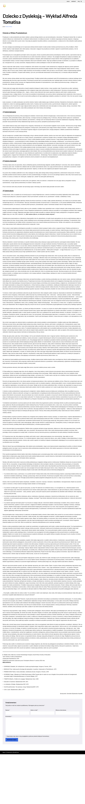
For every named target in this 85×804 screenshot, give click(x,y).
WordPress (16, 802)
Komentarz (8, 765)
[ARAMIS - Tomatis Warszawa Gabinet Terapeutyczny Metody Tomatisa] (4, 6)
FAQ (79, 1)
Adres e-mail (34, 759)
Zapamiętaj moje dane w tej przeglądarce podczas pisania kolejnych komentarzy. (28, 786)
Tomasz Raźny (9, 26)
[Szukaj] (81, 1)
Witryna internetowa (61, 759)
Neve (4, 802)
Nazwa (7, 759)
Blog (67, 1)
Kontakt (73, 1)
